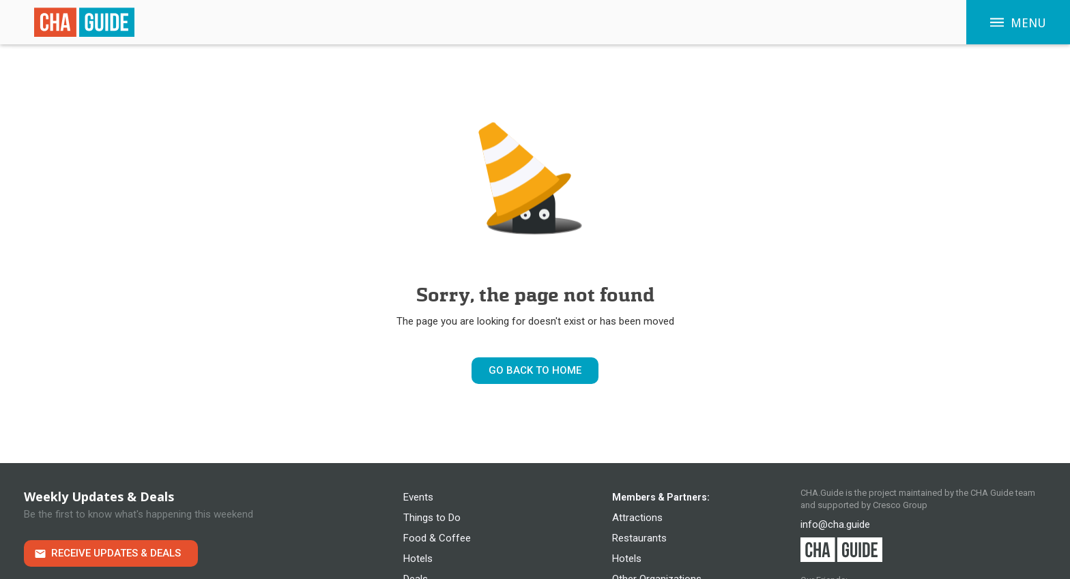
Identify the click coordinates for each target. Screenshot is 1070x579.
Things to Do (432, 517)
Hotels (418, 558)
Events (418, 497)
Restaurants (639, 538)
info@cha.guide (835, 524)
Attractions (637, 517)
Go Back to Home (535, 370)
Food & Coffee (437, 538)
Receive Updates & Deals (116, 553)
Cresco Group (900, 505)
